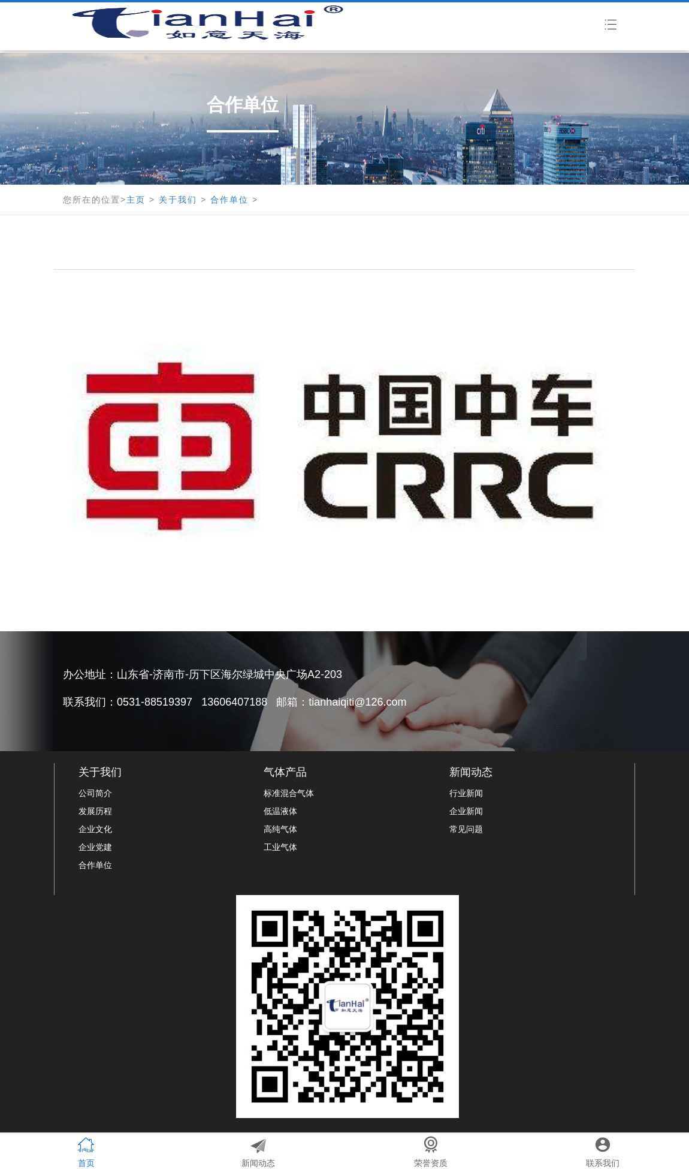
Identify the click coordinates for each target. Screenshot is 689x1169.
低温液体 (280, 811)
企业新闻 (466, 811)
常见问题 (466, 829)
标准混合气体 (289, 793)
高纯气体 (280, 829)
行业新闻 (466, 793)
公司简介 (95, 793)
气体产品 (285, 772)
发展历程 (95, 811)
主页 (136, 199)
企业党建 (95, 847)
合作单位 (229, 199)
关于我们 (178, 199)
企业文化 (95, 829)
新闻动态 (470, 772)
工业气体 (280, 847)
